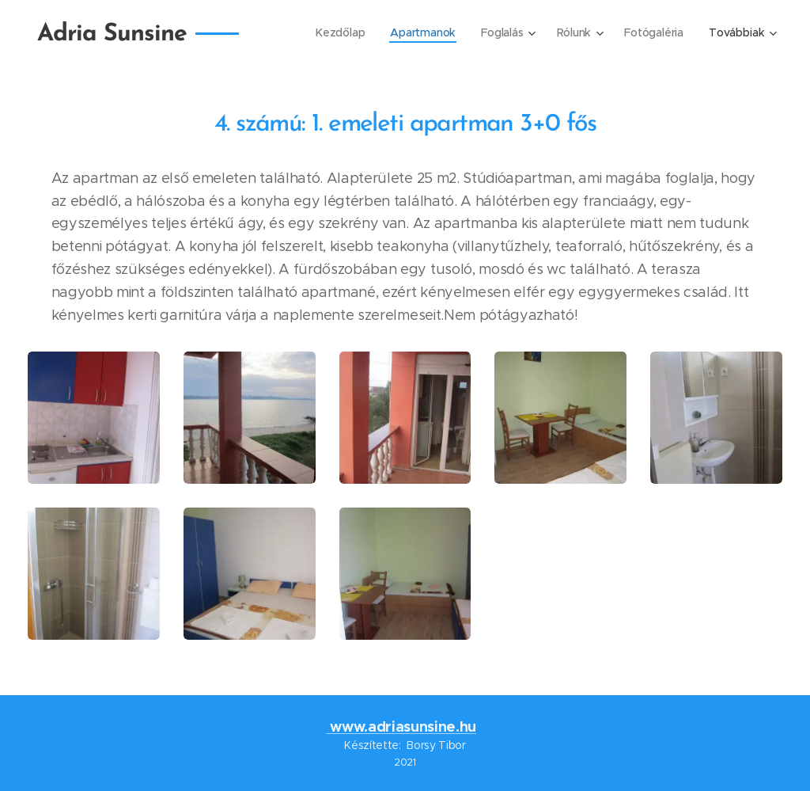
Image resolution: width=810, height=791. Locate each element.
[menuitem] (339, 32)
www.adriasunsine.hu (403, 726)
